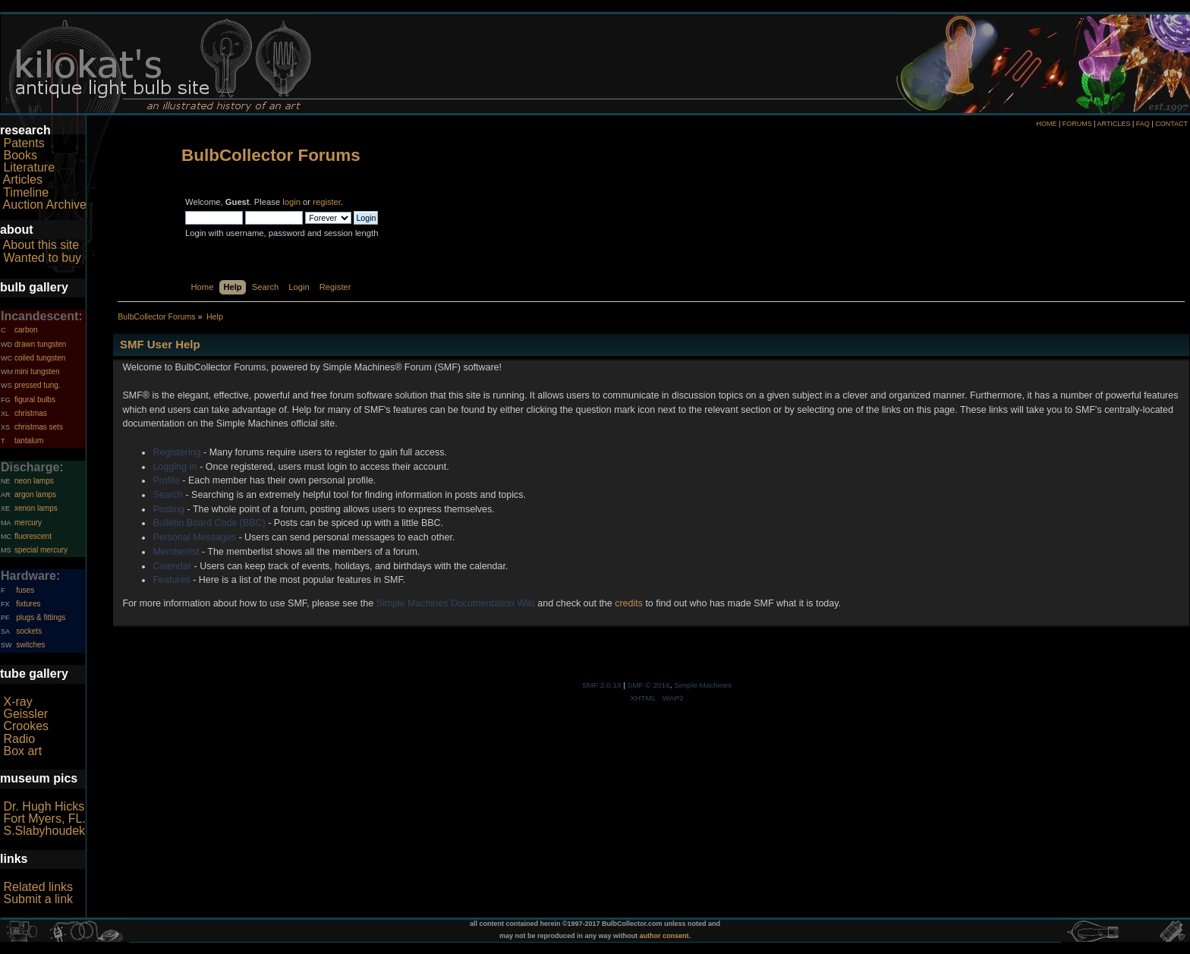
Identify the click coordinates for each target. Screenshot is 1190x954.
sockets (29, 631)
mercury (28, 522)
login (291, 201)
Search (168, 495)
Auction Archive (45, 204)
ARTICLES (1114, 124)
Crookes (26, 725)
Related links (38, 886)
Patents (23, 143)
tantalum (28, 440)
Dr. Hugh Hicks (43, 806)
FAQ (1143, 124)
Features (171, 580)
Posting (168, 509)
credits (629, 603)
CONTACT (1171, 124)
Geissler (25, 713)
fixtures (28, 604)
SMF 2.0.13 (602, 685)
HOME (1046, 124)
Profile (166, 480)
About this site (41, 244)
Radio (19, 738)
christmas (30, 413)
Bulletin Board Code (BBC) (209, 523)
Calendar (172, 566)
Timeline (26, 192)
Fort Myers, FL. (44, 818)
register (327, 201)
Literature (29, 167)
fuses (25, 590)
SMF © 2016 (649, 685)
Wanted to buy (42, 257)
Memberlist (176, 551)
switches (30, 645)
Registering (176, 452)
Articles (22, 179)
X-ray (17, 701)
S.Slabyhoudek (44, 830)
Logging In (175, 466)
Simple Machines (703, 685)
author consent (664, 936)
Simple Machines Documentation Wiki (455, 603)
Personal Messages (194, 537)
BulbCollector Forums (270, 155)
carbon (26, 330)
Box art (22, 751)
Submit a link (38, 899)
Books (19, 155)
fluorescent (33, 536)
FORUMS (1077, 124)
